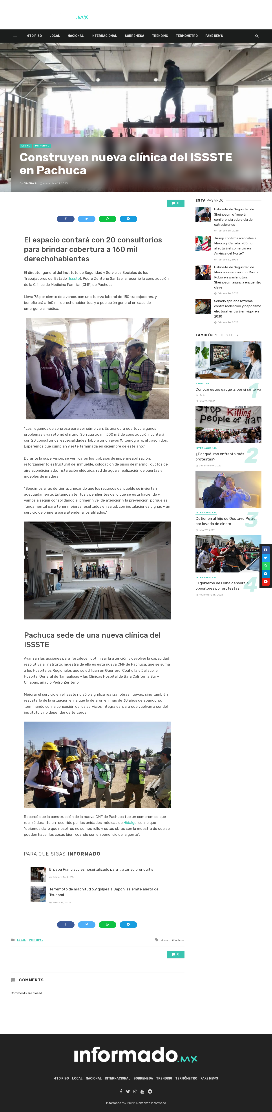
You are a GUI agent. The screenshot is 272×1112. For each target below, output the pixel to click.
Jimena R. (31, 183)
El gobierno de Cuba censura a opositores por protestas (222, 586)
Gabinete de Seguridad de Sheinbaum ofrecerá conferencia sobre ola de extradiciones (234, 216)
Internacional (104, 36)
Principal (42, 145)
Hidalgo (130, 822)
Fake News (214, 36)
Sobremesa (134, 36)
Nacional (76, 36)
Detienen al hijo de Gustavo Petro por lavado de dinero (225, 521)
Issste (74, 278)
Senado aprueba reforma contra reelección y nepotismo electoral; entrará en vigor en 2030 (237, 308)
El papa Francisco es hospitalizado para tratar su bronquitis (101, 869)
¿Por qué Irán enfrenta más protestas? (219, 457)
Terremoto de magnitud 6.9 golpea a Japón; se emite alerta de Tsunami (104, 892)
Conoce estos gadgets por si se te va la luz (228, 392)
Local (54, 36)
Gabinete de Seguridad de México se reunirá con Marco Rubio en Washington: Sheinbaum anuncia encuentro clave (237, 277)
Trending (160, 36)
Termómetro (187, 36)
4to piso (34, 36)
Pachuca (179, 940)
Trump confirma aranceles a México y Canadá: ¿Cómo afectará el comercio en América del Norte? (235, 245)
